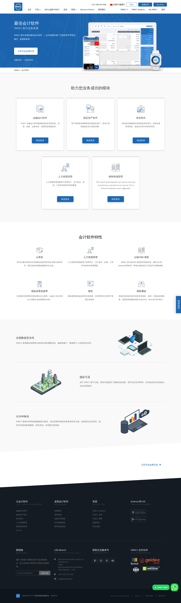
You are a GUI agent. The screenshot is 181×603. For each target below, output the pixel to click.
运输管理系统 (59, 518)
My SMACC (153, 9)
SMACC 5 (124, 9)
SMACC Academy (138, 9)
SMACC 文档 (97, 514)
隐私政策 (162, 595)
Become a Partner (87, 9)
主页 (29, 9)
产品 (37, 9)
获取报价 (179, 304)
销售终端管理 (21, 526)
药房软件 (58, 510)
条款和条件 (149, 595)
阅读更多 (40, 140)
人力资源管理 (21, 522)
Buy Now (160, 4)
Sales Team (161, 587)
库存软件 (19, 518)
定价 (65, 9)
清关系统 (58, 514)
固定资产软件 (21, 514)
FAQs (132, 4)
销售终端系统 (59, 526)
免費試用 (145, 4)
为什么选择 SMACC (52, 9)
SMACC (17, 70)
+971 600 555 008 (98, 4)
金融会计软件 (21, 510)
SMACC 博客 (97, 518)
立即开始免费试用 (25, 51)
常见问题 (96, 526)
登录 (163, 9)
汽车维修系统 (59, 522)
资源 (74, 9)
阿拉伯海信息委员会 (42, 595)
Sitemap (137, 595)
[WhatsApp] (174, 587)
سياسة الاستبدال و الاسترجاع (120, 595)
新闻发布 (96, 522)
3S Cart (19, 530)
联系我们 (102, 9)
